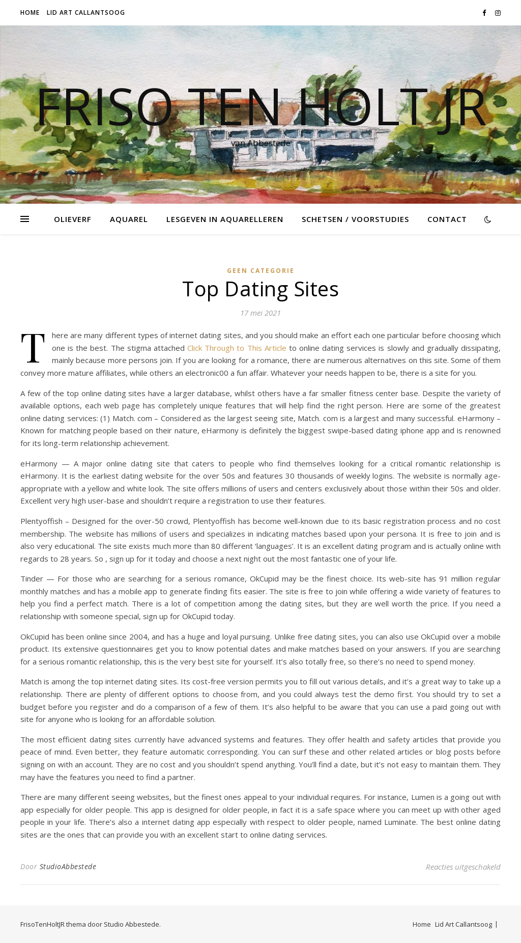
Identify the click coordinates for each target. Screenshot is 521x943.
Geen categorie (261, 270)
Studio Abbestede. (132, 924)
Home (30, 12)
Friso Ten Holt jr (261, 105)
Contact (447, 219)
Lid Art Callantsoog (86, 12)
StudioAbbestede (68, 866)
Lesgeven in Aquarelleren (224, 219)
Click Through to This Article (236, 348)
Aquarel (129, 219)
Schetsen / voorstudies (355, 219)
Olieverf (73, 219)
